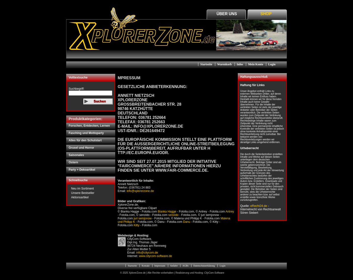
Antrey (230, 211)
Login (272, 64)
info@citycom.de (147, 252)
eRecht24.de (258, 206)
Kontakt (146, 265)
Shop (265, 14)
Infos (240, 64)
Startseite (206, 64)
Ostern (73, 162)
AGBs (185, 265)
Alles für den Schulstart (85, 140)
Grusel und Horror (81, 147)
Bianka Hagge (167, 211)
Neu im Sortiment (82, 188)
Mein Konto (255, 64)
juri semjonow (142, 218)
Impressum (159, 265)
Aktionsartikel (79, 197)
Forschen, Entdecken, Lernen (89, 125)
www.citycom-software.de (155, 256)
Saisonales (76, 155)
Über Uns (226, 14)
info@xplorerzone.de (140, 191)
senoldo (173, 215)
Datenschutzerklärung (204, 265)
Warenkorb (224, 64)
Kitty (136, 225)
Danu (186, 222)
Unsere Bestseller (82, 193)
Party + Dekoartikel (82, 169)
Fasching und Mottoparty (86, 133)
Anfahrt (174, 265)
